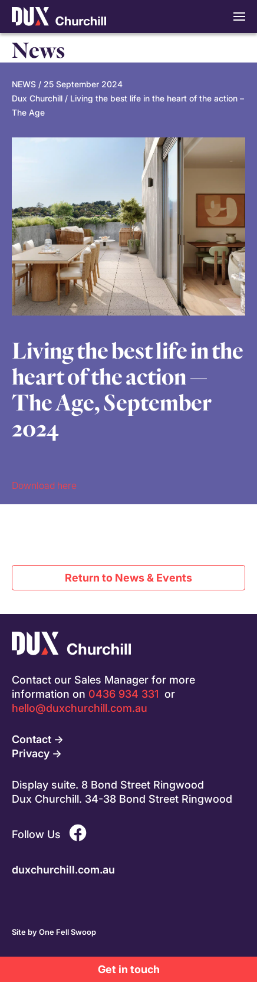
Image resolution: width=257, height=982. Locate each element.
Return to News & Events (128, 577)
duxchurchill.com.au (63, 869)
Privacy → (37, 753)
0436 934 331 (123, 693)
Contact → (38, 739)
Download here (44, 485)
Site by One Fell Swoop (54, 932)
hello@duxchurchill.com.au (79, 707)
